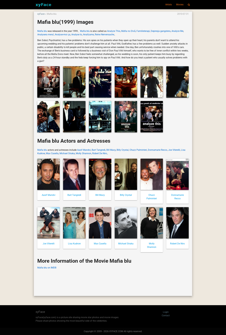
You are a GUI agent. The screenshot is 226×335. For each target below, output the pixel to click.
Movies (179, 4)
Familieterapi (143, 31)
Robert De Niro (99, 153)
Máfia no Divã (128, 31)
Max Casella (52, 153)
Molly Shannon (83, 153)
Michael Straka (67, 153)
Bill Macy (111, 150)
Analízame (88, 34)
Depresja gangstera (161, 31)
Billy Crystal (123, 150)
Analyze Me (177, 31)
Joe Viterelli (174, 150)
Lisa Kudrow (74, 243)
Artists (168, 4)
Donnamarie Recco (157, 150)
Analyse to (76, 34)
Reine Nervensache (104, 34)
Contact (166, 315)
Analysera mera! (45, 34)
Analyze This (113, 31)
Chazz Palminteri (138, 150)
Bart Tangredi (98, 150)
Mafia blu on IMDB (46, 267)
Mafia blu (42, 31)
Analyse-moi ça (62, 34)
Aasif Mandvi (84, 150)
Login (166, 312)
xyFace (41, 14)
